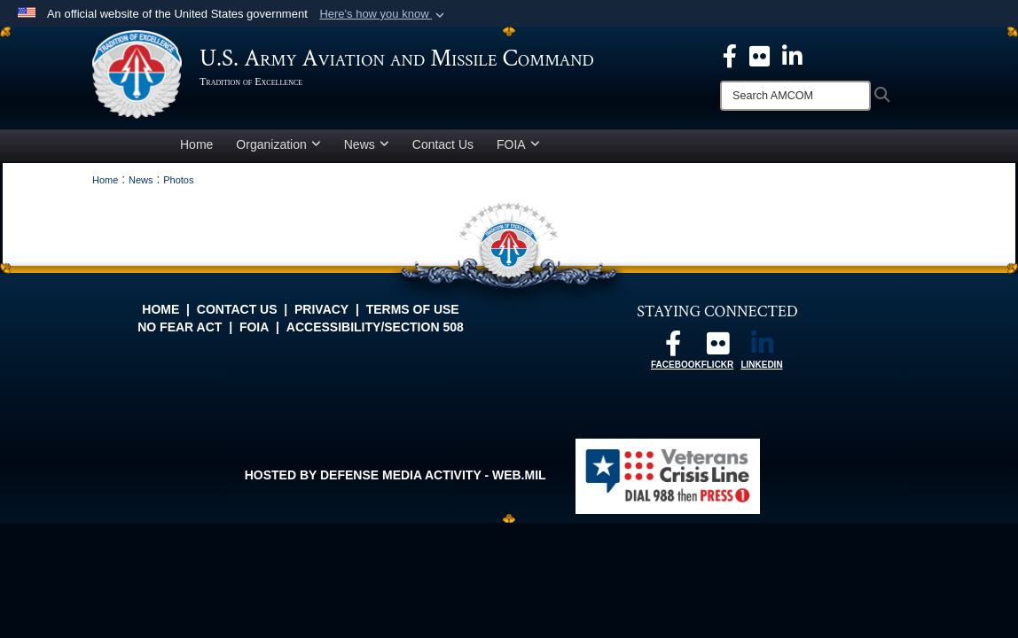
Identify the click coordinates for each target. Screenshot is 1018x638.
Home (196, 144)
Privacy (321, 309)
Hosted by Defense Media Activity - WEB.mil (395, 475)
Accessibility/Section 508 (375, 327)
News (366, 144)
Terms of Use (412, 309)
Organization (278, 144)
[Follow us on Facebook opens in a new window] (673, 348)
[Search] (795, 96)
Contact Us (443, 144)
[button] (383, 14)
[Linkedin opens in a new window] (792, 55)
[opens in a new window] (759, 55)
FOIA (518, 144)
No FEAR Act (179, 327)
